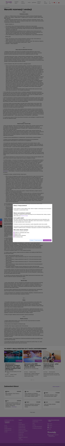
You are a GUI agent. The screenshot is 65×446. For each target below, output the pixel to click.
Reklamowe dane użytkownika (20, 235)
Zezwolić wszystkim (47, 240)
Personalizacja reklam (19, 236)
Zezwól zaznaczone (38, 240)
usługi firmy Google (24, 215)
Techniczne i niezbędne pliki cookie (21, 231)
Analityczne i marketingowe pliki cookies (22, 232)
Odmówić (32, 240)
